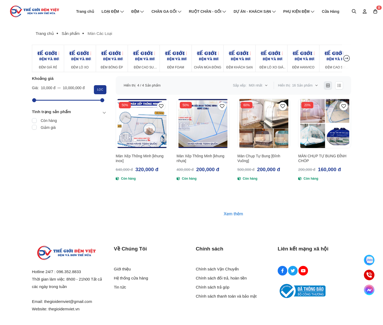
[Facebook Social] (282, 270)
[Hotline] (369, 275)
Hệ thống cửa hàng (131, 278)
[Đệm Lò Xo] (80, 58)
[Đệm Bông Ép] (112, 58)
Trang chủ (85, 11)
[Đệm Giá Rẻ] (48, 58)
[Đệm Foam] (175, 58)
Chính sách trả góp (212, 287)
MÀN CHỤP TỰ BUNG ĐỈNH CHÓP (322, 158)
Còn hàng (49, 120)
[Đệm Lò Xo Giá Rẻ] (271, 58)
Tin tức (120, 287)
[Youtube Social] (303, 270)
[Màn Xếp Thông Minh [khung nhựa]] (203, 123)
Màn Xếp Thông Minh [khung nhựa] (200, 158)
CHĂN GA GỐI (166, 11)
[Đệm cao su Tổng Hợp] (335, 58)
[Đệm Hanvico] (303, 58)
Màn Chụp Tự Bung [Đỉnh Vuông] (259, 158)
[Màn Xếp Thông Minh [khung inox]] (142, 123)
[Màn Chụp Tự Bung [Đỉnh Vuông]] (264, 123)
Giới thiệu (122, 269)
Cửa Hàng (330, 11)
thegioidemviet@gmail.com (68, 301)
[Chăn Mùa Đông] (207, 58)
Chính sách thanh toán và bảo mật (226, 296)
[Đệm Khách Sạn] (239, 58)
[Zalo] (369, 260)
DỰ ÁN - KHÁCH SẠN (255, 11)
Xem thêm (233, 214)
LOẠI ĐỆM (113, 11)
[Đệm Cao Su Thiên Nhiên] (143, 58)
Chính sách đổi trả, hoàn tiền (221, 278)
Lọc (100, 89)
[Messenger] (369, 289)
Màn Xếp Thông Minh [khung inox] (140, 158)
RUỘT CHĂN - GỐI (207, 11)
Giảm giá (48, 127)
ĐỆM (137, 11)
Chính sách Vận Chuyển (217, 269)
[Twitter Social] (293, 270)
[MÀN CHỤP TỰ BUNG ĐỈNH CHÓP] (324, 123)
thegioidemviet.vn (64, 309)
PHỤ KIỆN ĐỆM (298, 11)
